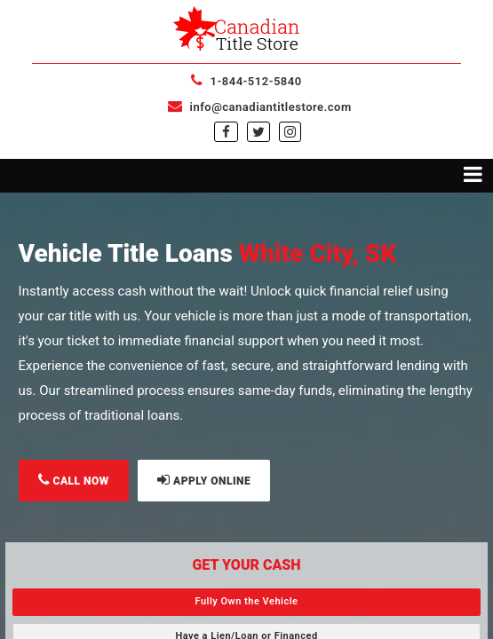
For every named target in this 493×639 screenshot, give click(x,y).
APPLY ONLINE (203, 479)
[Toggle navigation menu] (246, 176)
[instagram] (290, 132)
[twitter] (258, 132)
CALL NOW (73, 479)
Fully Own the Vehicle (246, 601)
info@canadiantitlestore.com (259, 107)
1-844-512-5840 (246, 81)
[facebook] (226, 132)
